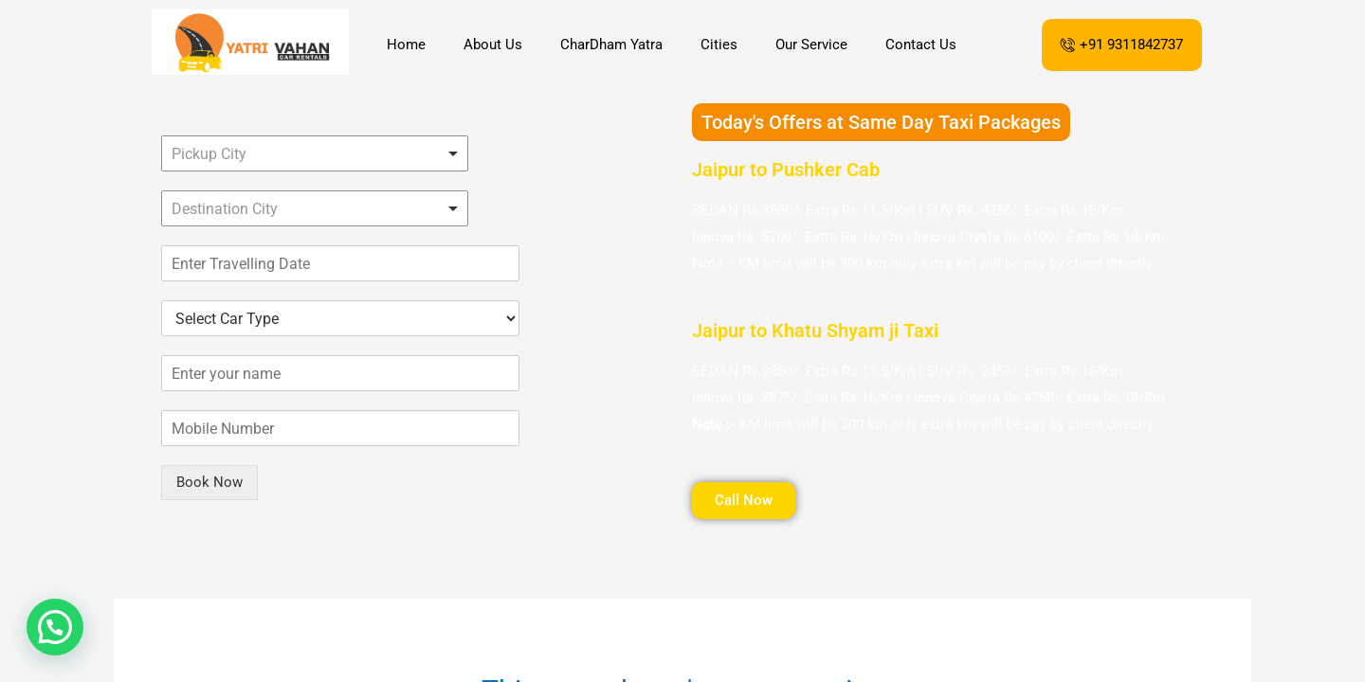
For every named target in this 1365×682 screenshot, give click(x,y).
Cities (719, 44)
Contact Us (920, 44)
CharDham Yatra (611, 44)
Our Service (811, 44)
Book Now (209, 482)
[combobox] (314, 153)
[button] (55, 627)
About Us (493, 44)
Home (406, 44)
